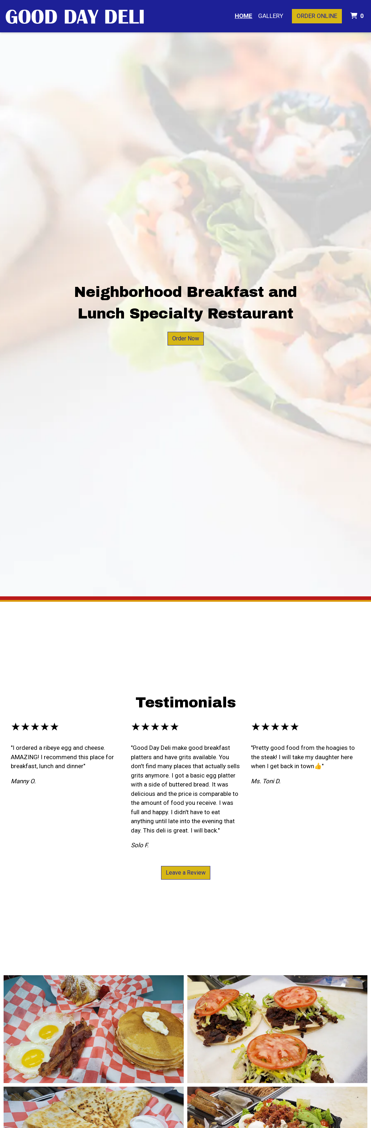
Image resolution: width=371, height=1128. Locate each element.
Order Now (185, 338)
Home (243, 15)
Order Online (317, 15)
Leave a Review (186, 872)
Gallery (270, 15)
